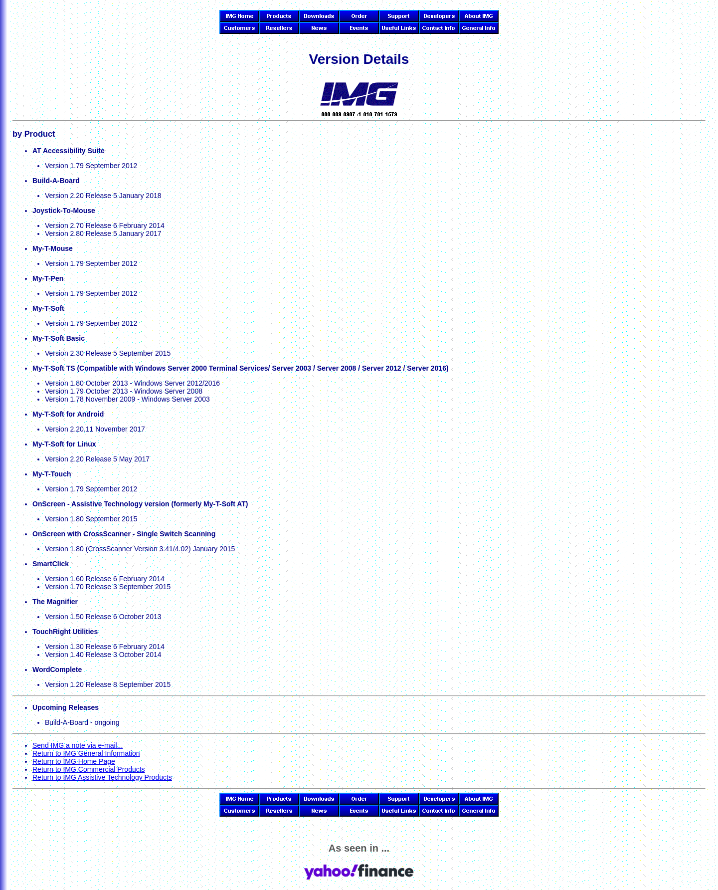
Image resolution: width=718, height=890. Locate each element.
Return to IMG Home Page (73, 761)
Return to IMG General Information (86, 753)
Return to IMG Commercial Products (88, 769)
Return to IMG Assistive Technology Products (102, 777)
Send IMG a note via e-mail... (77, 745)
